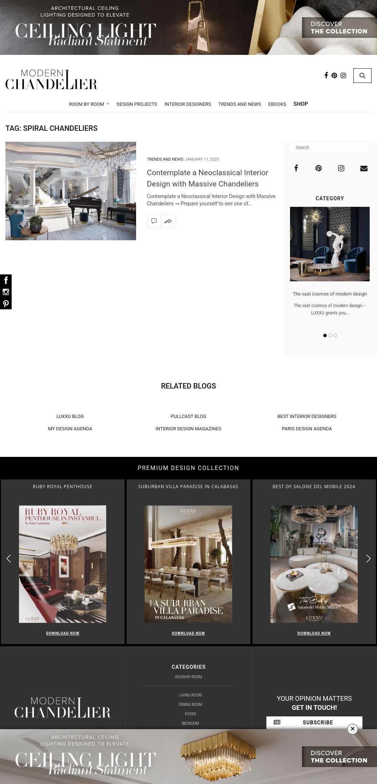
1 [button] (325, 335)
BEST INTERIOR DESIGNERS (306, 416)
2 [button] (330, 335)
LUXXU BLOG (70, 416)
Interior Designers (187, 104)
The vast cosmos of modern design (330, 294)
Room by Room (86, 104)
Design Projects (136, 104)
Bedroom (190, 723)
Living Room (190, 695)
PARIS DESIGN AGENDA (307, 428)
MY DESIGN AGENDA (70, 428)
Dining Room (190, 705)
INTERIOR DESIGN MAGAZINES (189, 428)
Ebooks (277, 104)
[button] (368, 559)
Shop (301, 104)
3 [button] (335, 335)
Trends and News (239, 104)
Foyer (190, 714)
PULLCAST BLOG (188, 416)
